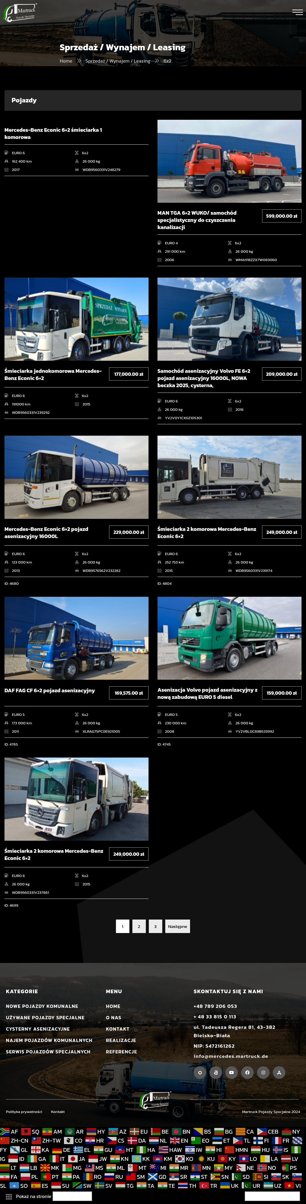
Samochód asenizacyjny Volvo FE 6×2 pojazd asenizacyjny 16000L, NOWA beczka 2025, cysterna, (203, 378)
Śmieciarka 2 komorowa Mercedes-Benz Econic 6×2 (206, 532)
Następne (177, 926)
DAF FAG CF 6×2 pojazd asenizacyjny (49, 690)
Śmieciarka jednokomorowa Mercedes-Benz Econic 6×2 (53, 374)
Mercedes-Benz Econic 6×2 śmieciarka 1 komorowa (53, 133)
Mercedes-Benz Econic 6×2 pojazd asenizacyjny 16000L (46, 532)
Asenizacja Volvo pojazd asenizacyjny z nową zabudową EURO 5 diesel (207, 693)
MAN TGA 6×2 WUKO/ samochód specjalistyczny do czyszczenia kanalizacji (197, 220)
